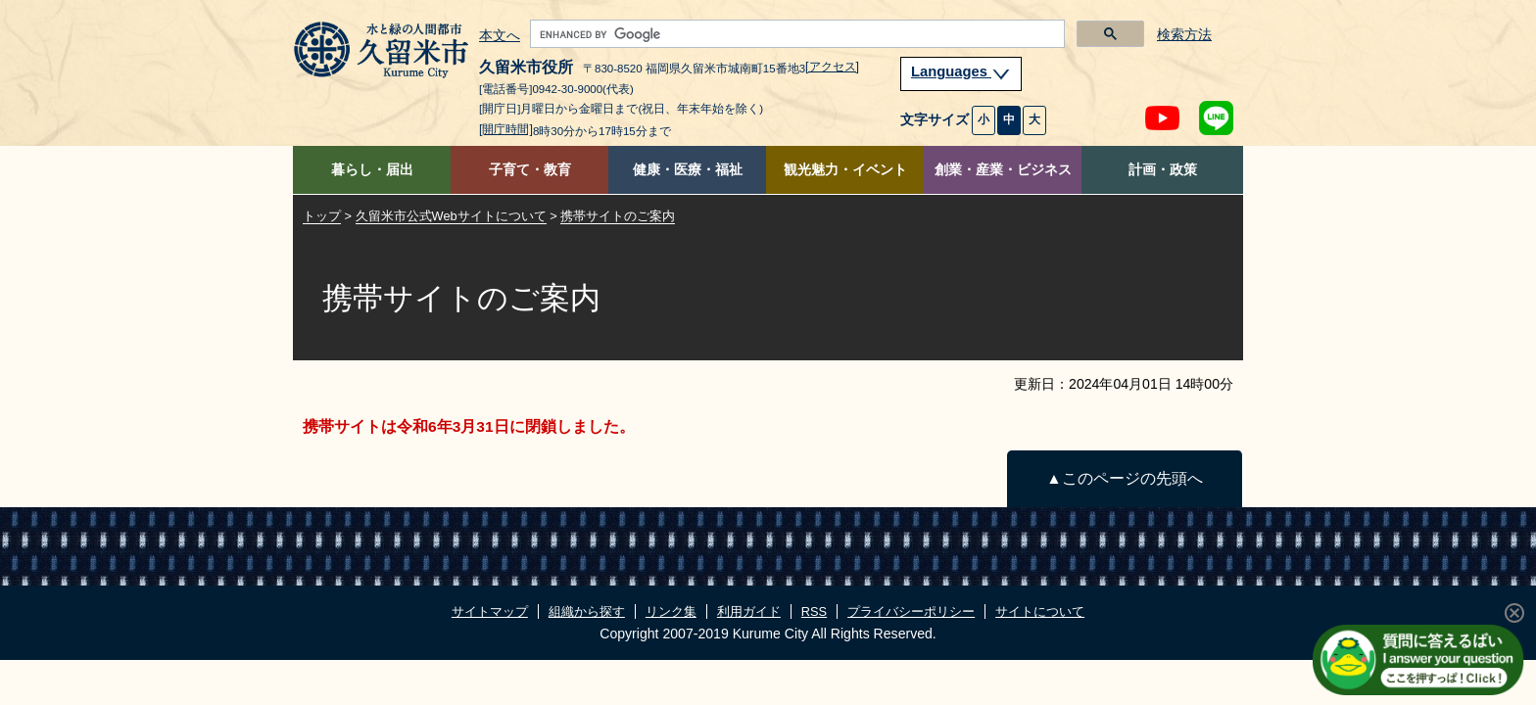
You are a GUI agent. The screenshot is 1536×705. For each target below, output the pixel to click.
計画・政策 (1162, 170)
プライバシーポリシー (911, 611)
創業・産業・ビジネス (1003, 170)
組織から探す (587, 611)
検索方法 (1184, 34)
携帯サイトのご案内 (617, 216)
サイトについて (1039, 611)
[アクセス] (832, 66)
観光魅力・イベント (845, 170)
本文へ (499, 36)
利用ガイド (749, 611)
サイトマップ (490, 611)
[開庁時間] (506, 129)
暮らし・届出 (372, 170)
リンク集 (671, 611)
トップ (322, 216)
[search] (795, 34)
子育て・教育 (530, 170)
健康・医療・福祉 (688, 170)
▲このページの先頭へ (1124, 478)
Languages (961, 71)
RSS (814, 611)
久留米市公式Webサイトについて (451, 216)
